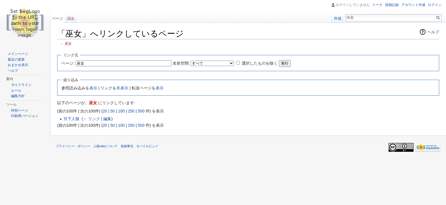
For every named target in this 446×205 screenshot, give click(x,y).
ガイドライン (21, 85)
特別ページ (19, 110)
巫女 (68, 43)
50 (112, 111)
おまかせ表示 (18, 65)
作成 (337, 18)
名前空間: (181, 63)
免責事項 (127, 146)
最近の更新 (16, 60)
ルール (16, 91)
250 (131, 111)
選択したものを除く (260, 63)
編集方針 (18, 96)
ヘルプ (433, 32)
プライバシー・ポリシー (73, 146)
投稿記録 (392, 5)
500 (141, 111)
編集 (107, 118)
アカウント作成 (413, 5)
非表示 (122, 88)
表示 (93, 88)
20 (105, 111)
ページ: (68, 63)
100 (121, 111)
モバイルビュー (147, 146)
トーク (377, 5)
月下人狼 (71, 118)
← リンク (91, 118)
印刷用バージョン (24, 116)
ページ (57, 18)
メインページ (18, 54)
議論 (70, 18)
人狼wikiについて (105, 146)
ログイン (434, 5)
